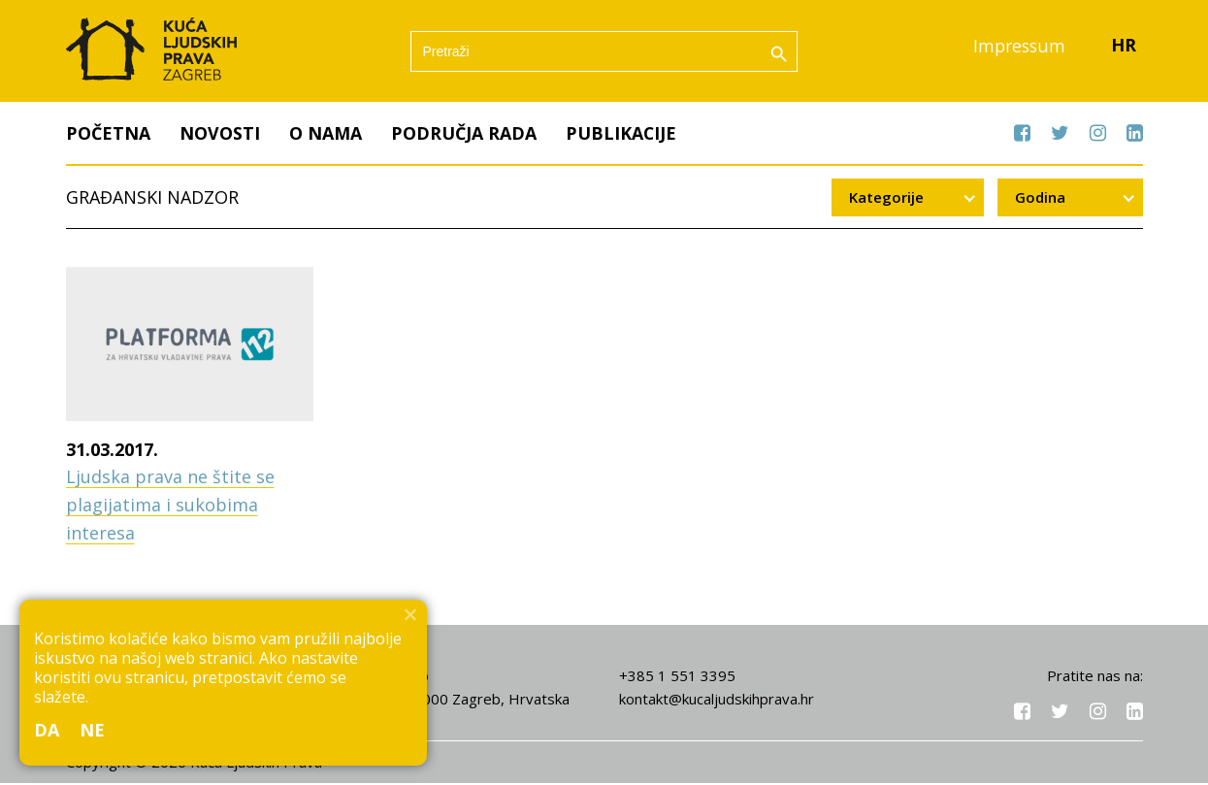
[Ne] (409, 614)
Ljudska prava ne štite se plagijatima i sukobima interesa (170, 507)
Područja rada (464, 135)
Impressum (1017, 47)
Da (47, 729)
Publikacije (621, 135)
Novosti (220, 135)
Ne (93, 729)
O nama (325, 135)
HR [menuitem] (1123, 47)
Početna (108, 135)
